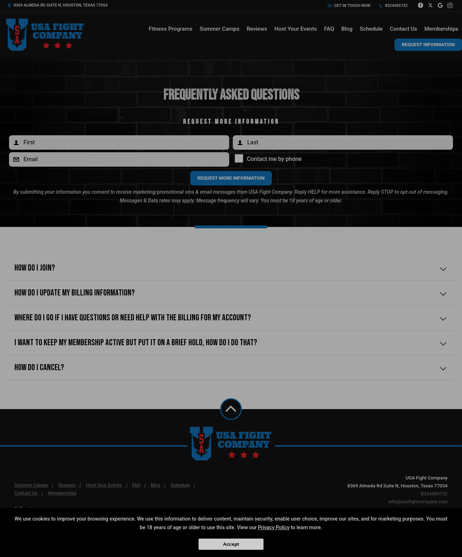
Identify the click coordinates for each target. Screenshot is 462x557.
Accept (231, 544)
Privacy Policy (274, 527)
